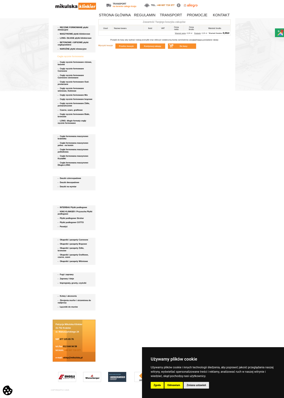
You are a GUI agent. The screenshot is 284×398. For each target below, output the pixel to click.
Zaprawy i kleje (66, 279)
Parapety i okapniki (67, 234)
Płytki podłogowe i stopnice (72, 201)
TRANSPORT (171, 15)
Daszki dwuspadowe (69, 182)
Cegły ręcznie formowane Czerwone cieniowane (71, 76)
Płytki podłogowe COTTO (71, 222)
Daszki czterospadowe (70, 178)
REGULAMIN (144, 15)
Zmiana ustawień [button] (196, 385)
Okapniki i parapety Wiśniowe (73, 261)
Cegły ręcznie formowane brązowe (75, 99)
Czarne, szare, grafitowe (71, 110)
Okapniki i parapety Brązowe (73, 244)
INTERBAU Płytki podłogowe (73, 207)
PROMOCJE (197, 15)
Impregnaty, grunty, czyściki (72, 283)
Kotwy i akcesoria (67, 296)
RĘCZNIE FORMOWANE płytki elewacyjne (73, 28)
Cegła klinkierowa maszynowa (73, 130)
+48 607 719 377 (165, 5)
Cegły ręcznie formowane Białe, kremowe (74, 115)
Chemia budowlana (67, 269)
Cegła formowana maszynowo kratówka (73, 137)
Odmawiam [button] (173, 385)
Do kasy (183, 46)
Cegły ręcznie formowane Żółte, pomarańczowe (74, 104)
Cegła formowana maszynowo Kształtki (73, 157)
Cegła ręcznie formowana (70, 56)
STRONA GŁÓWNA (115, 15)
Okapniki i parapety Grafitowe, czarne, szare (73, 256)
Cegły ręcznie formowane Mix (73, 95)
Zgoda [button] (157, 385)
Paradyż (63, 226)
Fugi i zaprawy (66, 274)
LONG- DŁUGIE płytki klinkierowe (75, 38)
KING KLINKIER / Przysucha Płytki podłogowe (75, 212)
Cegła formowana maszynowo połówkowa (73, 150)
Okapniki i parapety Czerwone (73, 240)
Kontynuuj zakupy (152, 46)
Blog (60, 314)
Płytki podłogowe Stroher (71, 218)
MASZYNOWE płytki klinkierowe (74, 34)
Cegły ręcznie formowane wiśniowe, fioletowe (71, 89)
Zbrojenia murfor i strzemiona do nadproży (74, 301)
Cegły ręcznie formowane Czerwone (71, 69)
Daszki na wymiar (67, 186)
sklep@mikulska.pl (73, 357)
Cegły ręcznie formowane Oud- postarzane (73, 83)
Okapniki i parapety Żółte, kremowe (71, 249)
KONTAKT (221, 15)
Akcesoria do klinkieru (69, 290)
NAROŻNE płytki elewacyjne (72, 49)
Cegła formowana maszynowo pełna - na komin (73, 144)
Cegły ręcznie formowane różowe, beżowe (75, 63)
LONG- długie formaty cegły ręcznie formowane (72, 122)
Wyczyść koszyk (105, 45)
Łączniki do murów (68, 307)
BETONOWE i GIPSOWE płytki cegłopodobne (73, 43)
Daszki (61, 172)
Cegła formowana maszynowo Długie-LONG (73, 164)
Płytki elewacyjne (66, 21)
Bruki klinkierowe (66, 194)
